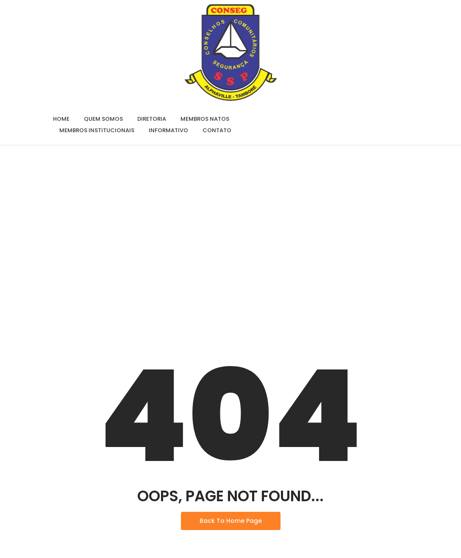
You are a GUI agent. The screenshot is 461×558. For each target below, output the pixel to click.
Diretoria (151, 119)
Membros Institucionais (96, 130)
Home (61, 119)
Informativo (168, 130)
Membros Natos (205, 119)
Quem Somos (103, 119)
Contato (217, 130)
